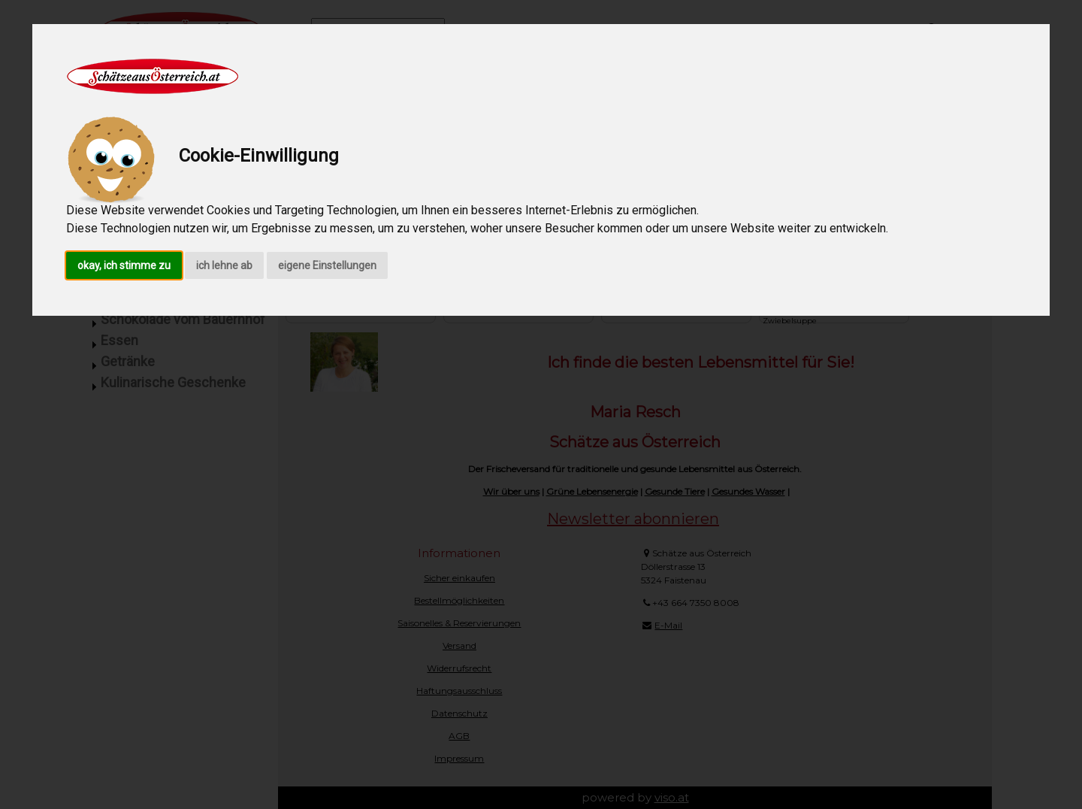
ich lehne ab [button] (224, 265)
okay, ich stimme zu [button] (124, 265)
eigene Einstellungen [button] (327, 265)
